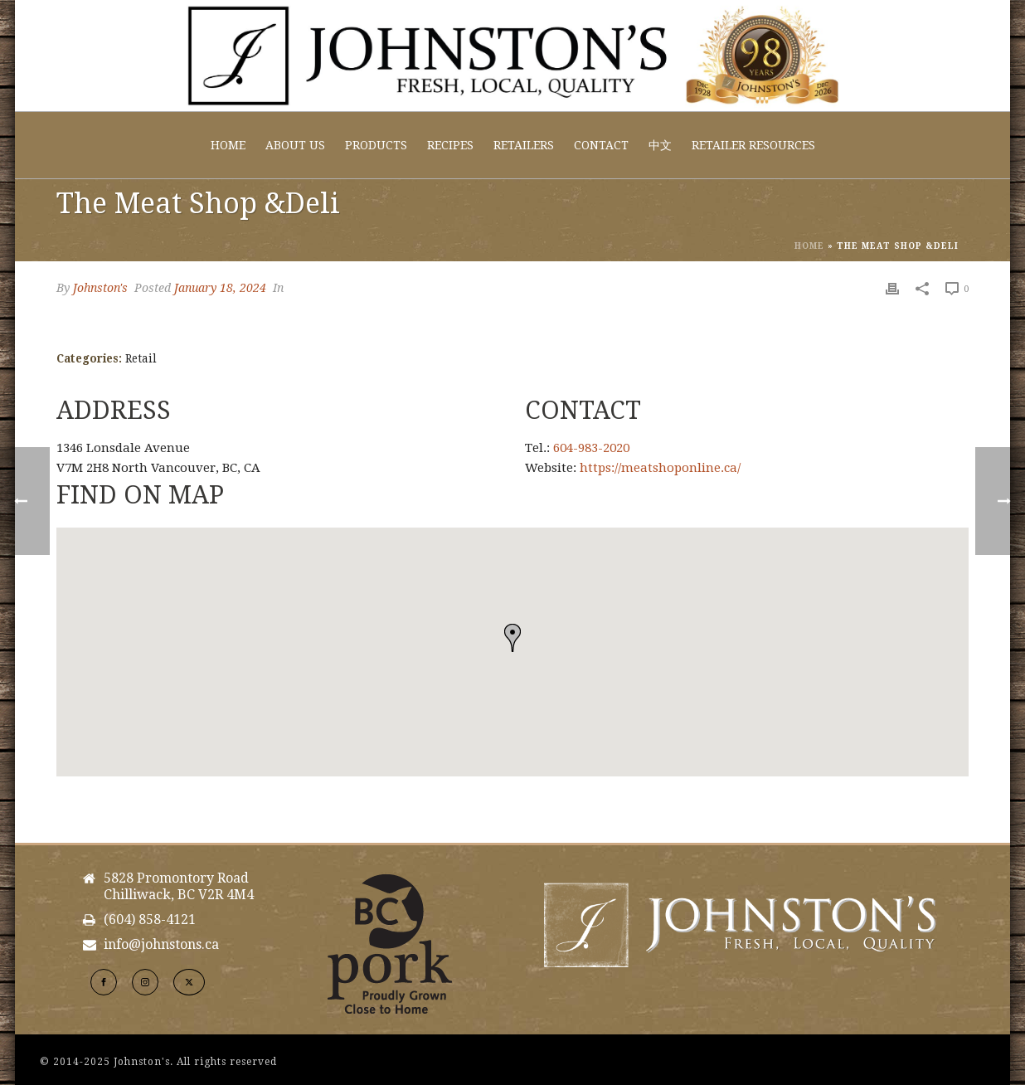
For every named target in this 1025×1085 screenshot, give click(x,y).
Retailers (523, 145)
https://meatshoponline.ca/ (660, 467)
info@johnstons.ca (161, 944)
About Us (295, 145)
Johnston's (100, 287)
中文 (660, 145)
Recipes (450, 145)
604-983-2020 (591, 447)
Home (228, 145)
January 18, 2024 (220, 287)
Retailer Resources (753, 145)
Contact (601, 145)
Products (376, 145)
